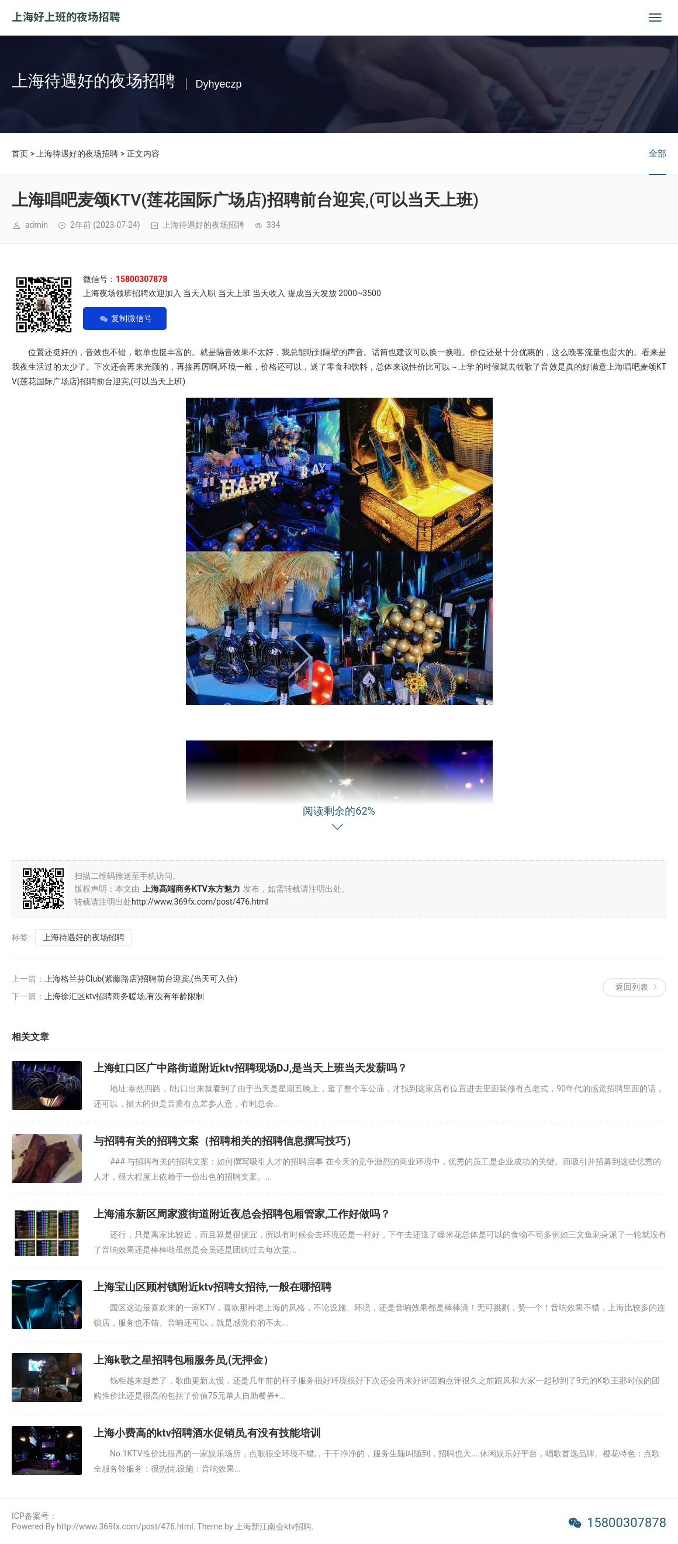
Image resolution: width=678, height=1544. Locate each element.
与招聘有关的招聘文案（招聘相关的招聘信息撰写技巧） (225, 1141)
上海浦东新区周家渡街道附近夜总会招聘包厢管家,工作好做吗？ (242, 1214)
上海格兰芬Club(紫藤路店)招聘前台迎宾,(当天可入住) (140, 978)
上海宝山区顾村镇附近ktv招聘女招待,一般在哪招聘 (212, 1287)
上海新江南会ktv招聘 (273, 1526)
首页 (20, 153)
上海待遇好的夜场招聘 (77, 153)
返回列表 (631, 987)
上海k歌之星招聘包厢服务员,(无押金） (184, 1360)
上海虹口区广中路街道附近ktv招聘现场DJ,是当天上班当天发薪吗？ (250, 1068)
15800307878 (626, 1522)
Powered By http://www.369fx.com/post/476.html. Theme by (123, 1526)
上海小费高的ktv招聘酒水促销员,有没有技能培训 (207, 1433)
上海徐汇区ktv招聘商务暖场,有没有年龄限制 (124, 996)
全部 (657, 153)
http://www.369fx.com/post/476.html (200, 901)
